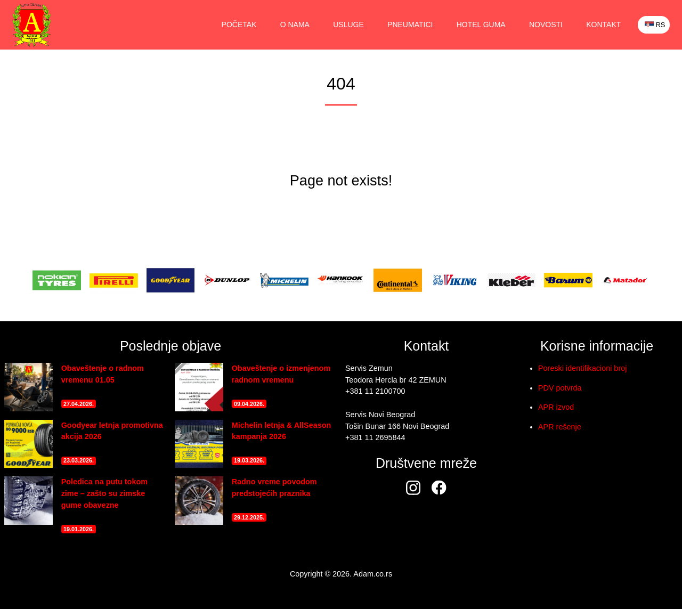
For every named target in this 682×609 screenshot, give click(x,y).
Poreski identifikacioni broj (582, 368)
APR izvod (556, 407)
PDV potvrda (560, 388)
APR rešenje (559, 427)
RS (654, 25)
